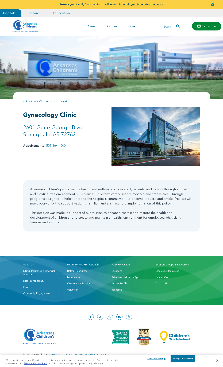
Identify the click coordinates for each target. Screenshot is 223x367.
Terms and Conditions (35, 363)
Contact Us (162, 282)
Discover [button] (111, 26)
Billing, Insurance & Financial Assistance (39, 271)
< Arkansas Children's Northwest (45, 101)
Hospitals (8, 13)
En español (162, 275)
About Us (28, 263)
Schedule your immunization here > (141, 4)
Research (34, 13)
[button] (212, 5)
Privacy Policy (57, 353)
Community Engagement (36, 292)
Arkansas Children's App (125, 275)
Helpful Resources (77, 269)
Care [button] (91, 26)
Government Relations (79, 282)
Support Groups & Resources (172, 263)
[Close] (217, 360)
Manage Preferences (89, 353)
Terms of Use (71, 353)
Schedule (209, 26)
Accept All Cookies (182, 360)
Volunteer (72, 288)
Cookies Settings (156, 360)
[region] (111, 361)
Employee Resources (167, 269)
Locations (117, 269)
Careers (27, 285)
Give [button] (131, 26)
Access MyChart (121, 282)
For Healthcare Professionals (83, 263)
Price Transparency (33, 279)
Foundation (61, 13)
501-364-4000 (56, 146)
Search (169, 26)
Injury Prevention (121, 263)
